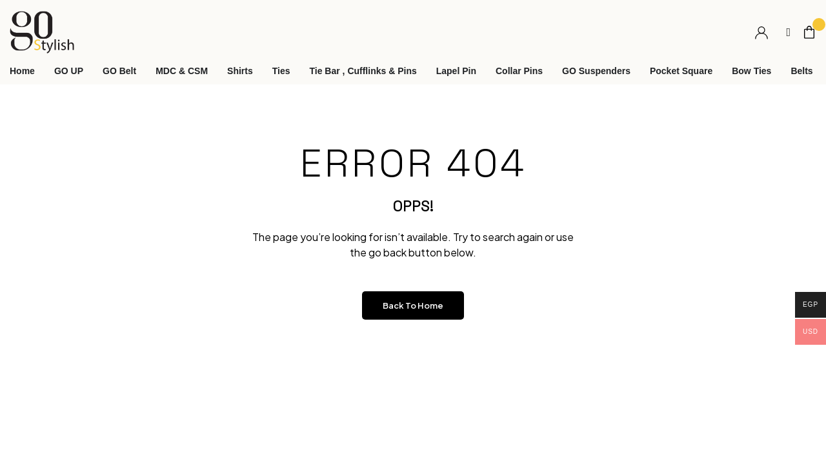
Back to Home (413, 305)
